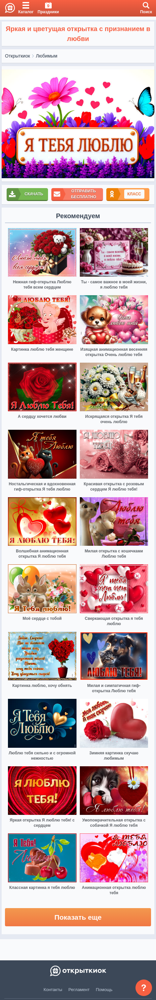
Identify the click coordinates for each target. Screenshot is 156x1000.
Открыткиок (17, 56)
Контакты (53, 989)
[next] (148, 123)
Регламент (79, 989)
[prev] (8, 123)
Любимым (46, 56)
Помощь (104, 989)
